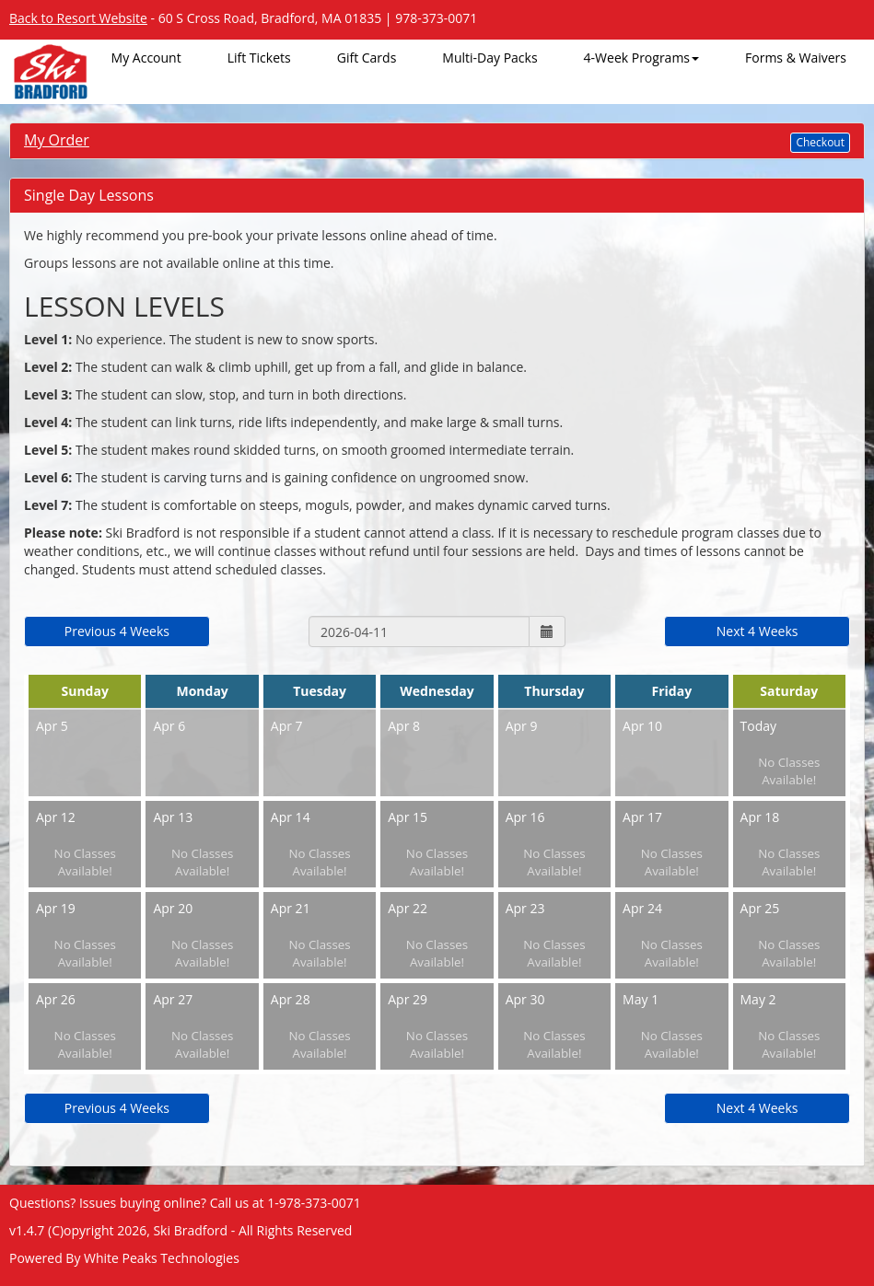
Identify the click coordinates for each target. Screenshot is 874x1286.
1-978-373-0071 (314, 1202)
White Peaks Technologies (161, 1258)
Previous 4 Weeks (116, 631)
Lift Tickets (259, 57)
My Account (146, 57)
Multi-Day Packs (489, 57)
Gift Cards (367, 57)
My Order (56, 140)
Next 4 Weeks (757, 631)
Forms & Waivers (795, 57)
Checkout (820, 142)
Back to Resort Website (78, 18)
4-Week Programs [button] (641, 57)
